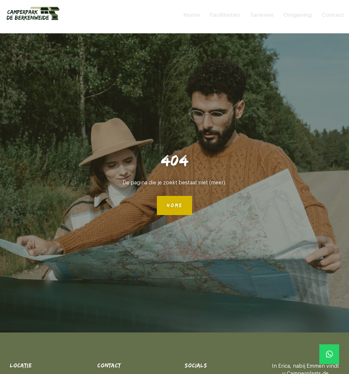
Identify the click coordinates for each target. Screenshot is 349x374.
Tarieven (262, 15)
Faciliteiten (225, 15)
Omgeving (297, 15)
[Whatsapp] (329, 354)
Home (192, 15)
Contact (333, 15)
